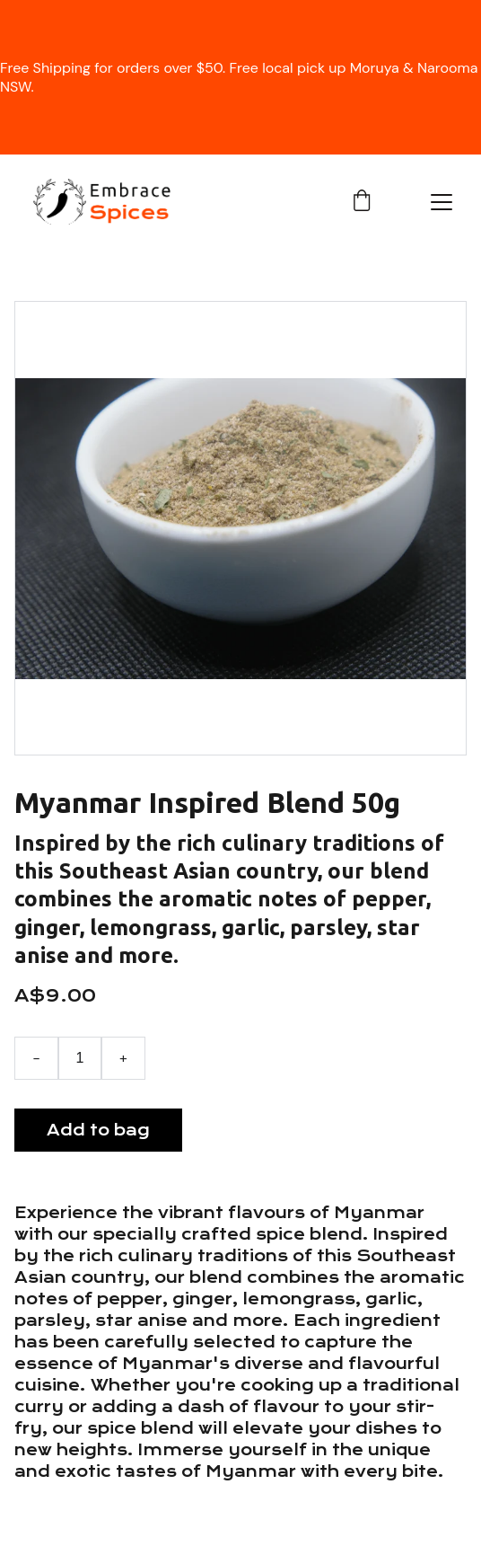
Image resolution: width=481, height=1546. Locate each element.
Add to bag (98, 1130)
